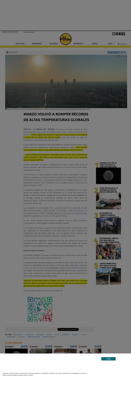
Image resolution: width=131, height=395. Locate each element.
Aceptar (108, 359)
